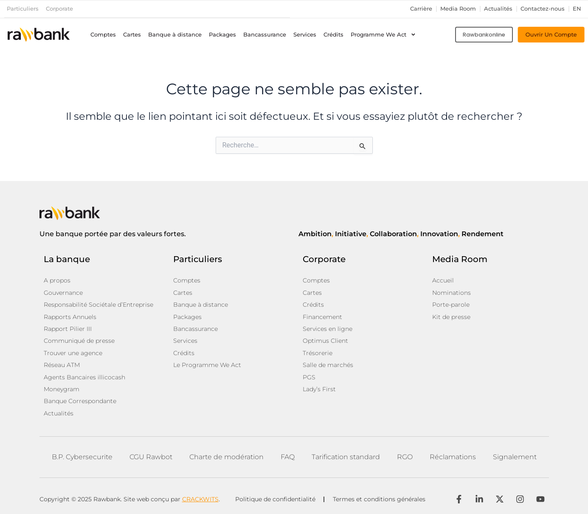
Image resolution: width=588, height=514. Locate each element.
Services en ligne (327, 328)
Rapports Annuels (70, 316)
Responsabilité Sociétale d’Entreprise (98, 304)
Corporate (59, 9)
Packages (222, 34)
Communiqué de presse (79, 340)
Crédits (333, 34)
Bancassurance (264, 34)
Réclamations (453, 455)
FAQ (288, 455)
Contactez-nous (542, 9)
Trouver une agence (73, 352)
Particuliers (23, 9)
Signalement (515, 455)
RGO (405, 455)
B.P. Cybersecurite (82, 455)
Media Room (458, 9)
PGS (309, 375)
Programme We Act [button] (383, 34)
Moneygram (61, 387)
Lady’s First (319, 387)
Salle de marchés (328, 363)
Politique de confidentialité (275, 497)
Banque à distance (175, 34)
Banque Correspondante (80, 399)
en (577, 9)
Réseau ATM (62, 363)
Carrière (421, 9)
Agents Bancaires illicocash (84, 375)
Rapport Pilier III (68, 328)
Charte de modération (226, 455)
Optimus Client (325, 340)
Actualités (498, 9)
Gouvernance (63, 292)
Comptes (103, 34)
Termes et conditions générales (379, 497)
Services (304, 34)
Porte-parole (451, 304)
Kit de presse (451, 316)
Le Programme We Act (207, 363)
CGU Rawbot (150, 455)
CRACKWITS (200, 496)
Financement (322, 316)
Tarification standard (346, 455)
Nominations (451, 292)
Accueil (443, 280)
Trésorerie (317, 352)
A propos (57, 280)
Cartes (132, 34)
